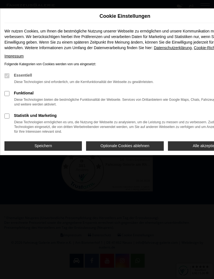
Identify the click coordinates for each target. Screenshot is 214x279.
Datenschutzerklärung (173, 48)
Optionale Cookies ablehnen (124, 146)
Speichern (43, 146)
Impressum (14, 56)
